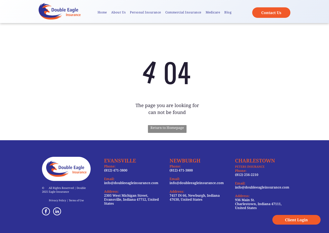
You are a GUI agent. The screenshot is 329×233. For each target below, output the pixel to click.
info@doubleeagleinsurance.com (131, 183)
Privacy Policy (57, 200)
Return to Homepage (167, 127)
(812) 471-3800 (115, 170)
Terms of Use (76, 200)
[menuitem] (102, 12)
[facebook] (46, 211)
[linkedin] (57, 211)
